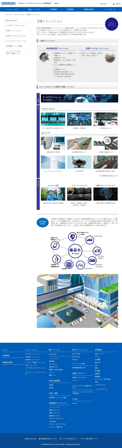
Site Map (103, 4)
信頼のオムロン (53, 367)
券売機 (51, 385)
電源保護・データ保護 (14, 46)
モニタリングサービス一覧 (57, 424)
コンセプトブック (100, 385)
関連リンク (52, 375)
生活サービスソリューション (17, 36)
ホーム (8, 14)
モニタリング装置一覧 (55, 427)
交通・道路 (53, 393)
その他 (74, 399)
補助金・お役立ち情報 (55, 369)
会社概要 (97, 359)
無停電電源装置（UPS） (79, 368)
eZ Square (75, 359)
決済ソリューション (31, 365)
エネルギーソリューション (16, 25)
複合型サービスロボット (79, 377)
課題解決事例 (89, 9)
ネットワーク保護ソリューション (35, 362)
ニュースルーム (109, 9)
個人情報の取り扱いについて (48, 439)
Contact (117, 4)
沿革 (96, 365)
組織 (96, 368)
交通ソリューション (13, 31)
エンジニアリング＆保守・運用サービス (13, 52)
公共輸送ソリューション (32, 357)
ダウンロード (53, 364)
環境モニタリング (54, 413)
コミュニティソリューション (17, 41)
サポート (51, 372)
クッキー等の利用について (89, 439)
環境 (96, 382)
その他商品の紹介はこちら (109, 176)
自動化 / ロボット (78, 373)
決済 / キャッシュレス (80, 349)
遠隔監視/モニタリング (57, 403)
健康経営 (97, 376)
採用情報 (53, 9)
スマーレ (75, 380)
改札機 (51, 388)
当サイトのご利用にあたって (69, 439)
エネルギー (53, 354)
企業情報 (70, 9)
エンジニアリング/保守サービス (82, 387)
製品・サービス (34, 9)
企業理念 (97, 373)
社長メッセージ (99, 354)
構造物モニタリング (55, 416)
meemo (74, 403)
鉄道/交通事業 (54, 380)
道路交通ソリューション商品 (57, 397)
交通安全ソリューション (32, 359)
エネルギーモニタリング (56, 418)
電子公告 (97, 362)
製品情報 (51, 361)
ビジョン (97, 357)
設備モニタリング (54, 410)
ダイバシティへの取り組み (103, 379)
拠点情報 (97, 371)
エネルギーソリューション (33, 354)
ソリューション (12, 9)
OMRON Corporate (30, 439)
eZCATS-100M (76, 354)
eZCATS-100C (76, 357)
